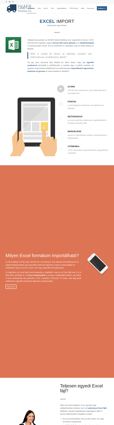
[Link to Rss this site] (13, 1)
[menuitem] (22, 8)
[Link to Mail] (9, 1)
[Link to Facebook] (6, 1)
